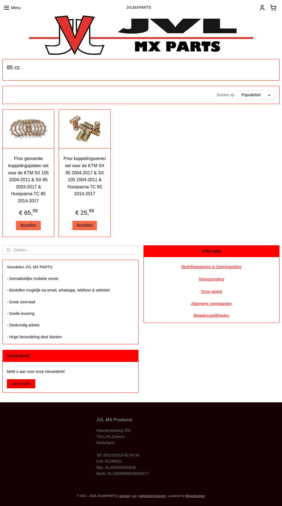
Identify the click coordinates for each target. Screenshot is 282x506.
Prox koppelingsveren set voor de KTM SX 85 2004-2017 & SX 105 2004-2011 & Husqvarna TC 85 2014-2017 (85, 176)
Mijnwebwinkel (195, 495)
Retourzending (211, 279)
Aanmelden (21, 383)
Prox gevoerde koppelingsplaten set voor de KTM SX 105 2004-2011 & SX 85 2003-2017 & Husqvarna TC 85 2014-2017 (28, 179)
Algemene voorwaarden (211, 303)
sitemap (124, 495)
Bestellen (28, 225)
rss (134, 495)
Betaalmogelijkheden (211, 315)
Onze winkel (211, 291)
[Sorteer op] (256, 94)
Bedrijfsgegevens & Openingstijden (211, 267)
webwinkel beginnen (152, 495)
